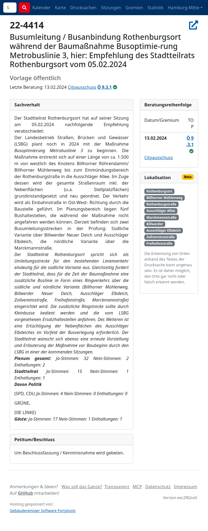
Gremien (134, 8)
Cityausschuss (82, 87)
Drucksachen (83, 8)
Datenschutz (158, 487)
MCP (137, 487)
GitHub (25, 493)
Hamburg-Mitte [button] (183, 8)
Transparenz (116, 487)
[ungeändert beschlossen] (115, 87)
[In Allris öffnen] (193, 25)
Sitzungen (111, 8)
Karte (60, 8)
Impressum (185, 487)
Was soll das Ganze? (81, 487)
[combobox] (10, 7)
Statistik (155, 8)
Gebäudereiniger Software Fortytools (43, 510)
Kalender (41, 8)
